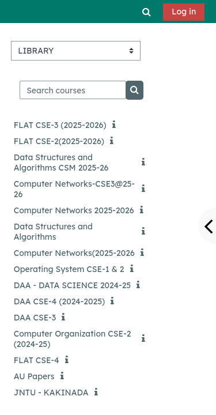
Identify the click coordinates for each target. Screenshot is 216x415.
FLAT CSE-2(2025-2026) (59, 141)
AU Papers (34, 376)
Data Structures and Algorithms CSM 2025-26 (61, 162)
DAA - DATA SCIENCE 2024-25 (72, 285)
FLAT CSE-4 (36, 360)
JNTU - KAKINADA (51, 392)
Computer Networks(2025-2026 (74, 253)
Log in (184, 11)
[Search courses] (73, 90)
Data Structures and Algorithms (53, 231)
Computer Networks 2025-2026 (74, 210)
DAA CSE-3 (35, 317)
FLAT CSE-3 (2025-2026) (60, 125)
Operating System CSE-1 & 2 (69, 269)
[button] (147, 11)
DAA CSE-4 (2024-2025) (59, 301)
